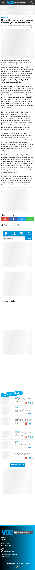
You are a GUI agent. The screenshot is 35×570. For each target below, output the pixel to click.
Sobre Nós (5, 537)
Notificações (6, 545)
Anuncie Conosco (7, 551)
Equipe (4, 540)
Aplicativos (5, 543)
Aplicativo (29, 233)
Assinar (29, 238)
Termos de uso (6, 557)
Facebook (6, 233)
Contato (4, 549)
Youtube (21, 233)
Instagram (13, 233)
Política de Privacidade (9, 555)
